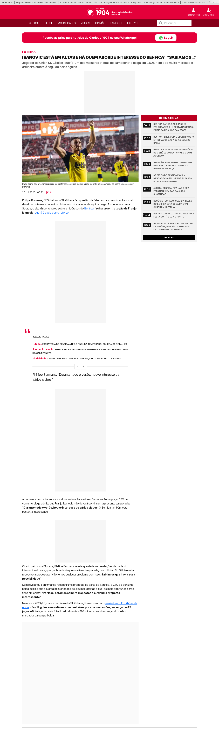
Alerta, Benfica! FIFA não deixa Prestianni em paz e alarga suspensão (171, 191)
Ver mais (169, 237)
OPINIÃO (100, 23)
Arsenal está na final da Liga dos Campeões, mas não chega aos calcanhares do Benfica (173, 226)
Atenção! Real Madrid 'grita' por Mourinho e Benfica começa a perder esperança (173, 165)
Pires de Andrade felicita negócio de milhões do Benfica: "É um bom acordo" (173, 152)
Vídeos (85, 23)
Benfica (89, 208)
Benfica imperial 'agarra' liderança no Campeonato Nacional (85, 358)
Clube (48, 23)
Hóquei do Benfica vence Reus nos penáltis (36, 2)
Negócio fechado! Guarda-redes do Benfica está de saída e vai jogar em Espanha (172, 204)
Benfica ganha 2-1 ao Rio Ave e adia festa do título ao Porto (173, 215)
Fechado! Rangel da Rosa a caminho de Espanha (117, 2)
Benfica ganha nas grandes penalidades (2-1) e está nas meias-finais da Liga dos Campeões (173, 127)
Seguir (166, 37)
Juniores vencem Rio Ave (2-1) (196, 2)
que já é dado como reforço (52, 212)
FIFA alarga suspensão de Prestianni (161, 2)
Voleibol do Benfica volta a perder (75, 2)
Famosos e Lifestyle (124, 23)
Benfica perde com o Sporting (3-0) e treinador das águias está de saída (174, 140)
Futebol (33, 23)
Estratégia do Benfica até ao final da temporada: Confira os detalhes (84, 344)
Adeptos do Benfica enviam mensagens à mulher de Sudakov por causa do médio (173, 178)
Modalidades (67, 23)
